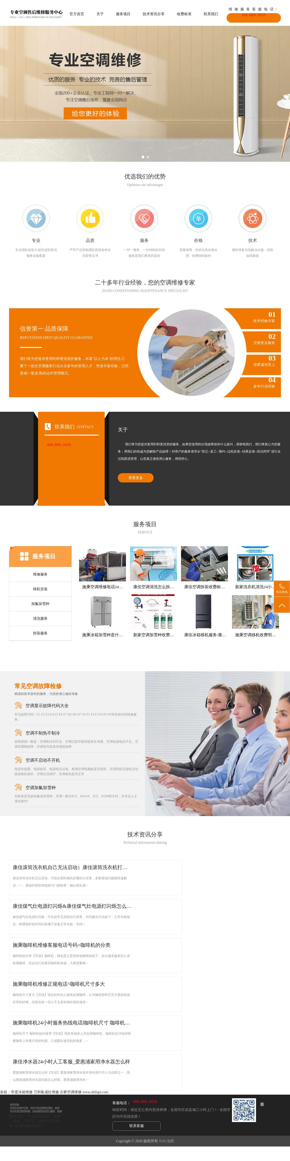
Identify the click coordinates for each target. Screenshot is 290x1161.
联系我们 (211, 14)
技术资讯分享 (153, 14)
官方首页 (77, 14)
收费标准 (184, 14)
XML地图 (166, 1141)
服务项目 (123, 14)
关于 (100, 14)
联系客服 (136, 1126)
